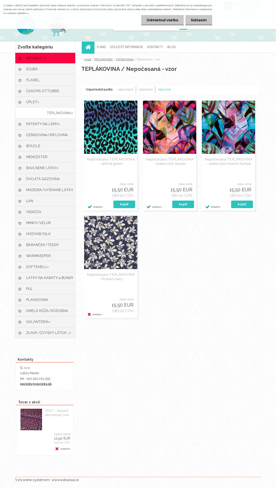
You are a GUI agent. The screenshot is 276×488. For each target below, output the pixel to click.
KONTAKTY (155, 47)
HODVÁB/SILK (38, 234)
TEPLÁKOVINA (103, 59)
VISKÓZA (33, 212)
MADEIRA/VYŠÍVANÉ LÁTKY (49, 190)
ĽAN (29, 201)
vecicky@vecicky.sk (36, 384)
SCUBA (32, 69)
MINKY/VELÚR (38, 223)
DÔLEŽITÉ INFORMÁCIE (126, 47)
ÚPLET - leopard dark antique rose (57, 413)
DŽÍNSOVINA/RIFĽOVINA (47, 135)
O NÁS (101, 47)
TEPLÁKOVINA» (60, 113)
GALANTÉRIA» (38, 322)
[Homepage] (89, 47)
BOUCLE (33, 146)
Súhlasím (199, 20)
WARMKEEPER (38, 256)
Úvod (87, 59)
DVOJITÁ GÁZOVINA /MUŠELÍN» (43, 180)
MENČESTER (36, 157)
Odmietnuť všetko (162, 20)
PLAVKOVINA (37, 300)
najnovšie (164, 89)
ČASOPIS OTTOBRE (42, 91)
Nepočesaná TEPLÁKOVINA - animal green (111, 161)
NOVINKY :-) (36, 58)
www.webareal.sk (65, 480)
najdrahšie (146, 89)
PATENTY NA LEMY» (43, 124)
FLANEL (33, 80)
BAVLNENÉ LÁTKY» (42, 168)
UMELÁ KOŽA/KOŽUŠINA (47, 311)
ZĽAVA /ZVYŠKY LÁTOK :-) (48, 333)
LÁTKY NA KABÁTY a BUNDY (50, 278)
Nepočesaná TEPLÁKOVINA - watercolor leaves (170, 161)
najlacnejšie (125, 89)
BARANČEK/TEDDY (42, 245)
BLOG (171, 47)
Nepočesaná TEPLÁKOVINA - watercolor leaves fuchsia (228, 161)
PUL (29, 289)
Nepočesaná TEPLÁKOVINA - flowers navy (111, 276)
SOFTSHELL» (37, 267)
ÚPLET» (32, 102)
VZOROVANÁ (125, 59)
